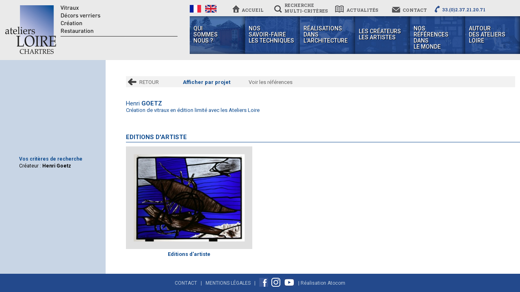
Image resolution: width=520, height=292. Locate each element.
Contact (186, 283)
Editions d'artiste (189, 254)
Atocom (336, 283)
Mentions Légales (228, 283)
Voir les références (270, 82)
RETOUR (149, 82)
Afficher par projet (206, 82)
